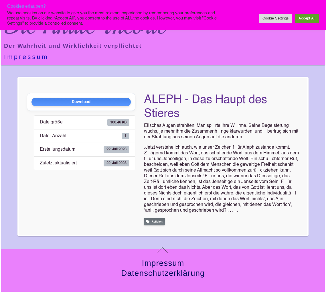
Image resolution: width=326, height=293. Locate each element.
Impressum (26, 56)
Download (81, 101)
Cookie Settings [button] (275, 18)
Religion (154, 222)
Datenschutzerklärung (163, 273)
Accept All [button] (307, 18)
